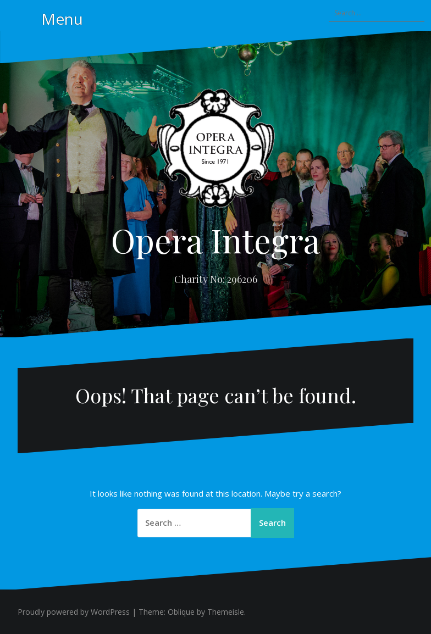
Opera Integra (215, 240)
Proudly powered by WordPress (74, 612)
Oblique (181, 612)
